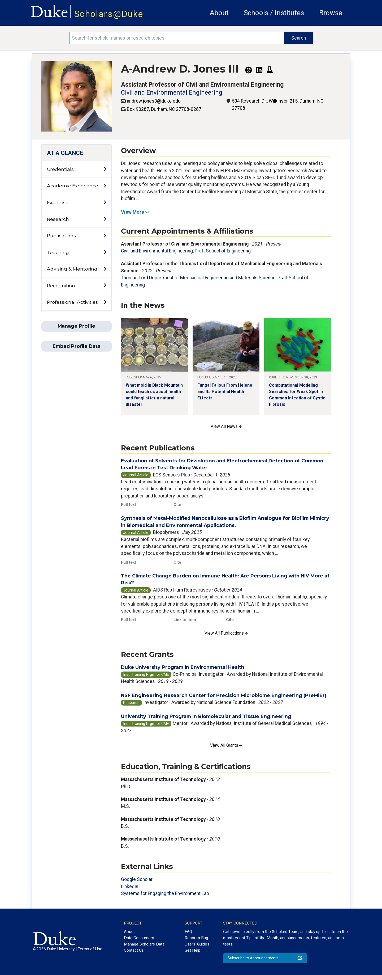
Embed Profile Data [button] (77, 346)
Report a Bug (196, 937)
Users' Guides (197, 944)
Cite (177, 504)
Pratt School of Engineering (223, 251)
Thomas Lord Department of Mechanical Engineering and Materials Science (198, 277)
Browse (330, 13)
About (219, 13)
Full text (128, 504)
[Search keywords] (176, 38)
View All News (226, 426)
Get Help (192, 950)
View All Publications (226, 633)
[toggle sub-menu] (104, 169)
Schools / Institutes (274, 13)
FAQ (188, 931)
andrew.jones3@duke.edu (154, 101)
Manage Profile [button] (76, 326)
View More (135, 212)
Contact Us (134, 950)
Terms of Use (90, 949)
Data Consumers (139, 937)
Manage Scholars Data (144, 944)
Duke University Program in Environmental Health (182, 667)
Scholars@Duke (108, 14)
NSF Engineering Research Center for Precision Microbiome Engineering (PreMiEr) (223, 695)
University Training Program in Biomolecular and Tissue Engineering (206, 716)
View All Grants (226, 745)
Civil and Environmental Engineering (171, 92)
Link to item (184, 619)
